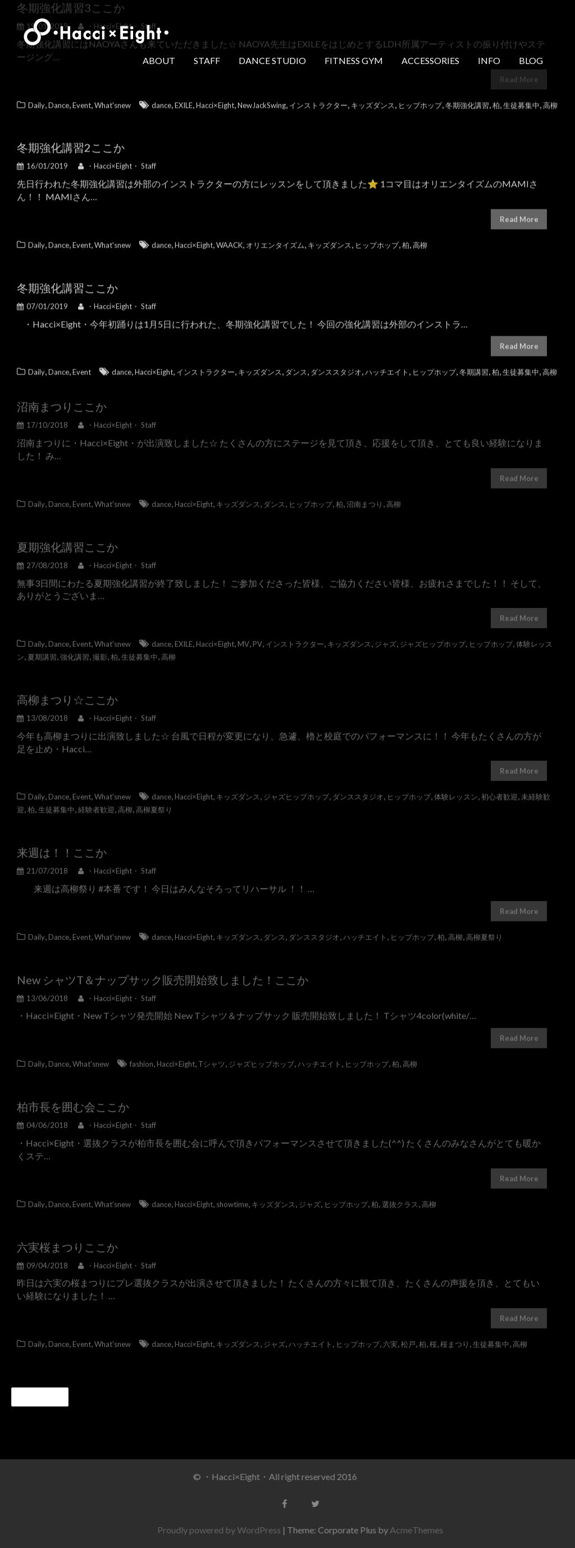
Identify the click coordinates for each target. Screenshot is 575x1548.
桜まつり (454, 1337)
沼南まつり (45, 400)
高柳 (550, 101)
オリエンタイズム (275, 241)
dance (161, 101)
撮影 (100, 650)
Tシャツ (211, 1057)
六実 (390, 1337)
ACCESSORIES (430, 60)
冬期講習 (474, 368)
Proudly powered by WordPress (225, 1529)
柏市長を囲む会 (56, 1100)
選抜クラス (400, 1197)
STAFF (207, 60)
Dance (58, 101)
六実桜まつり (50, 1240)
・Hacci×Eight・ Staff (117, 162)
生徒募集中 (521, 101)
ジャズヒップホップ (433, 637)
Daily (36, 101)
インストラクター (318, 101)
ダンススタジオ (336, 368)
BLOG (531, 60)
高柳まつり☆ (50, 693)
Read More (519, 215)
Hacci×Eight (215, 101)
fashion (141, 1057)
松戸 (408, 1337)
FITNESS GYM (354, 60)
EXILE (184, 101)
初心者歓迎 (499, 790)
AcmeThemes (422, 1529)
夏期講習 (42, 650)
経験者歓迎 (96, 802)
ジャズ (385, 637)
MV (243, 637)
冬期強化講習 (467, 101)
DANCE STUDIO (272, 60)
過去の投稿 (45, 1396)
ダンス (296, 368)
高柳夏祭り (154, 802)
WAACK (229, 241)
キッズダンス (373, 101)
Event (81, 101)
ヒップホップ (420, 101)
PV (257, 637)
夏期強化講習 (50, 540)
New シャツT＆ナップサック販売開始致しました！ (146, 973)
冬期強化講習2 (54, 143)
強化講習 (74, 650)
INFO (489, 60)
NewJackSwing (262, 101)
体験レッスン (456, 790)
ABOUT (159, 60)
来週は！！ (45, 845)
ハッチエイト (387, 368)
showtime (232, 1197)
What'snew (112, 101)
